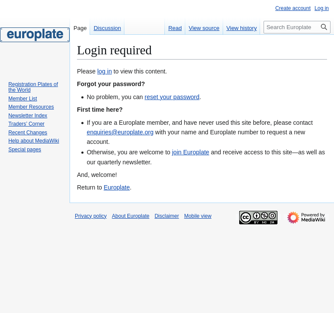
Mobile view (197, 216)
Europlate (117, 187)
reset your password (171, 96)
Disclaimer (166, 216)
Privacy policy (91, 216)
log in (104, 71)
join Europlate (190, 152)
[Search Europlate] (297, 27)
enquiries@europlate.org (120, 132)
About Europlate (130, 216)
